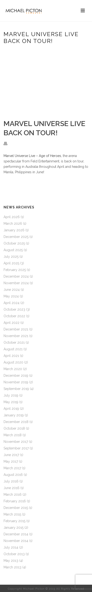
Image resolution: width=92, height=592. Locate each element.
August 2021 (13, 349)
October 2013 (14, 554)
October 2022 (14, 316)
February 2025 (15, 270)
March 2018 (13, 435)
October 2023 (14, 309)
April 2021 (11, 356)
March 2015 (12, 514)
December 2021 (16, 329)
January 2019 (14, 415)
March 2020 (13, 369)
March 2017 (12, 468)
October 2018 (14, 428)
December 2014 (16, 534)
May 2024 (11, 296)
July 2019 (11, 395)
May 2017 (11, 461)
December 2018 (16, 422)
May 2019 (11, 402)
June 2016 (11, 488)
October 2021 (14, 342)
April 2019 (11, 408)
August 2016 (13, 475)
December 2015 (16, 508)
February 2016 (15, 501)
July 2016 (11, 481)
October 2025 (14, 243)
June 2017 (11, 455)
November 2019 (16, 382)
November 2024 (16, 283)
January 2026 (14, 230)
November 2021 (16, 336)
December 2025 (16, 237)
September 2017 (16, 448)
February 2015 (14, 521)
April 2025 (11, 263)
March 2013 (12, 567)
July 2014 (11, 547)
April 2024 (11, 303)
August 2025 (13, 250)
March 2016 (13, 494)
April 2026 (12, 217)
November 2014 (16, 541)
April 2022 (11, 323)
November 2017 (16, 442)
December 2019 (16, 375)
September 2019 (16, 389)
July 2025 (11, 256)
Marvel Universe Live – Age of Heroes (32, 156)
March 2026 (13, 223)
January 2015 (13, 527)
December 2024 (16, 276)
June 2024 (12, 290)
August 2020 (13, 362)
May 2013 (11, 560)
